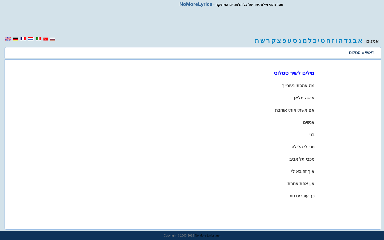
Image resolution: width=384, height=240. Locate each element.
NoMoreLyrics (196, 4)
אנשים (308, 122)
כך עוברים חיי (302, 196)
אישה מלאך (303, 98)
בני (311, 134)
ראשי (369, 52)
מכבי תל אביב (301, 159)
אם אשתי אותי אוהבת (294, 110)
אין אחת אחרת (300, 183)
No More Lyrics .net (207, 235)
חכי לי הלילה (302, 147)
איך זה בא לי (302, 171)
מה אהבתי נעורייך (298, 85)
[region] (192, 22)
